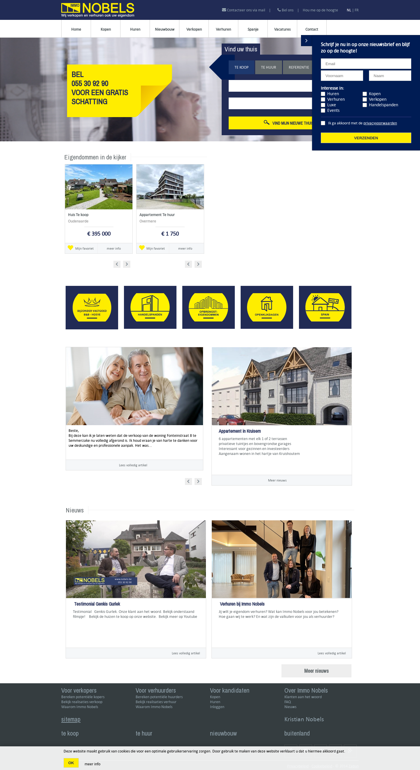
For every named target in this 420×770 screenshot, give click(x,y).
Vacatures (282, 29)
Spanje (253, 29)
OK (71, 763)
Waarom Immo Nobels (79, 706)
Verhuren (223, 29)
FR (357, 10)
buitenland (297, 733)
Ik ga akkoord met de (362, 123)
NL (349, 10)
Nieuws (290, 706)
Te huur (268, 67)
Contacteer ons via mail (244, 10)
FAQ (287, 701)
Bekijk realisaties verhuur (156, 701)
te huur (144, 733)
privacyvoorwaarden (380, 123)
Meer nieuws (277, 480)
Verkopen (194, 29)
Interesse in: (332, 88)
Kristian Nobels (304, 719)
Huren (135, 29)
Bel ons (285, 10)
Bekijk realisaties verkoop (81, 701)
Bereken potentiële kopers (82, 696)
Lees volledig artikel (133, 465)
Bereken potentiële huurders (159, 696)
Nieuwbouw (164, 29)
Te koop (242, 67)
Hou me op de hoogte (320, 10)
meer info (114, 248)
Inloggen (217, 706)
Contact (311, 29)
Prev (119, 263)
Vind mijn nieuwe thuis (289, 123)
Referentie (299, 67)
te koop (70, 733)
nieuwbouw (223, 733)
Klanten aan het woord (303, 696)
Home (76, 29)
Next (127, 263)
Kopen (106, 29)
